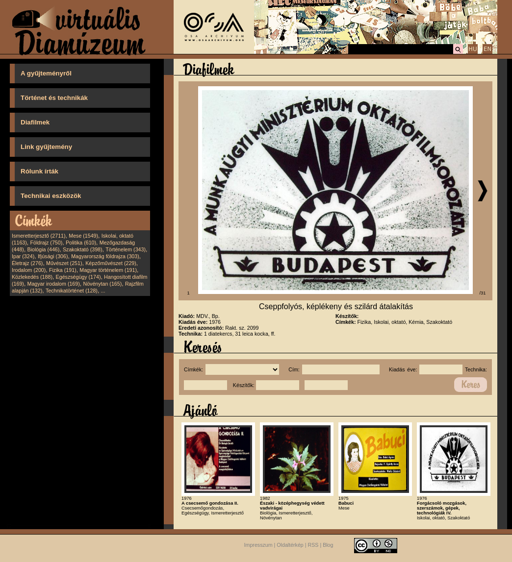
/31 (483, 293)
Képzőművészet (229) (110, 263)
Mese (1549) (83, 236)
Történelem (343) (125, 249)
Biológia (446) (43, 249)
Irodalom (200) (29, 270)
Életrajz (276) (27, 263)
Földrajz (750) (46, 242)
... (103, 290)
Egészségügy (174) (78, 277)
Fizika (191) (63, 270)
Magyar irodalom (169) (53, 284)
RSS (313, 545)
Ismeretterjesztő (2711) (39, 236)
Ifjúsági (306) (53, 256)
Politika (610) (81, 242)
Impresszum (258, 545)
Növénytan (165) (102, 284)
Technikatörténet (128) (72, 290)
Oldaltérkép (290, 545)
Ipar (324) (23, 256)
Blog (328, 545)
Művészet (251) (64, 263)
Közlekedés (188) (32, 277)
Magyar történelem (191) (108, 270)
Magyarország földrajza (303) (105, 256)
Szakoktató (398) (82, 249)
